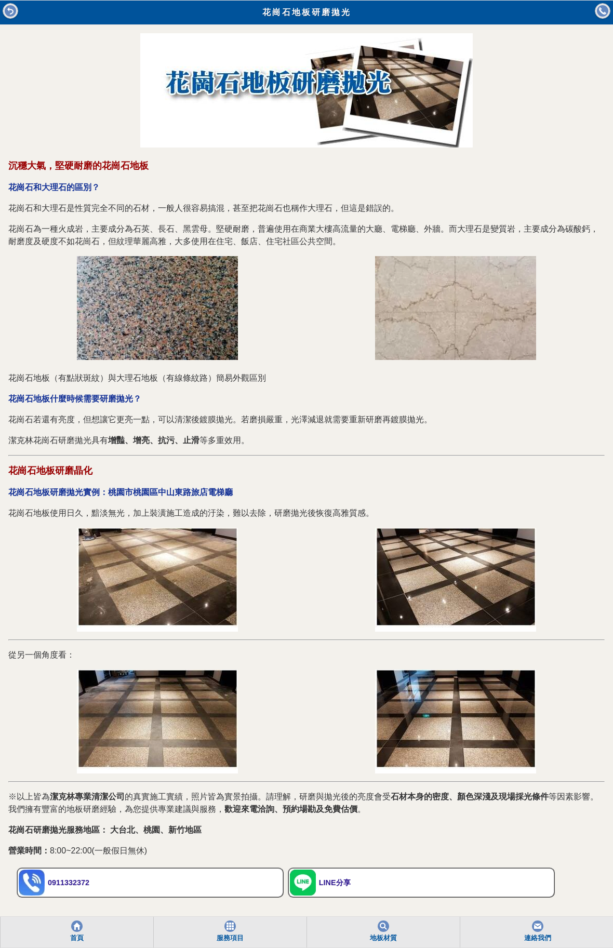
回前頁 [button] (10, 11)
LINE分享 (320, 883)
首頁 (77, 938)
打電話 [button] (602, 11)
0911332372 (54, 883)
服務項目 (230, 938)
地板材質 (383, 938)
